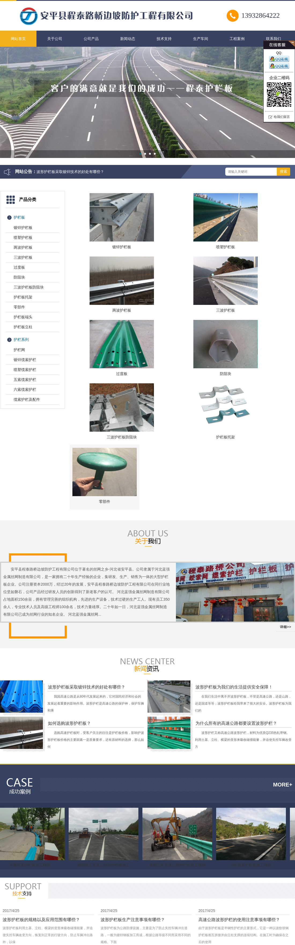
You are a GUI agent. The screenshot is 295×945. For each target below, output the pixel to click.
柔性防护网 (98, 882)
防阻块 (19, 277)
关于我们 (173, 915)
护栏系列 (21, 339)
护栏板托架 (23, 297)
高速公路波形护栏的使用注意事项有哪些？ (239, 813)
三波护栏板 (23, 257)
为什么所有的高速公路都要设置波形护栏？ (236, 617)
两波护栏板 (23, 247)
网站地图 (208, 915)
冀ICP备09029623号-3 (252, 923)
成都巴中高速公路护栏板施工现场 (178, 758)
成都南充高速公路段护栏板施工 (104, 758)
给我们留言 (282, 117)
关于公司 (54, 39)
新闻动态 (127, 39)
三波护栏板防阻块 (29, 287)
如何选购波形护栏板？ (69, 617)
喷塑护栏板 (23, 237)
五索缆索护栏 (25, 379)
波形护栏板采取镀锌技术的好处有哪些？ (70, 171)
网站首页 (18, 39)
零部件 (19, 307)
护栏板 (19, 217)
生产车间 (200, 39)
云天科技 (115, 882)
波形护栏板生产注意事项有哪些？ (133, 813)
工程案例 (237, 39)
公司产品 (91, 39)
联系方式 (191, 915)
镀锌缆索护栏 (25, 360)
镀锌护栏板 (23, 227)
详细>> (285, 520)
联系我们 (273, 39)
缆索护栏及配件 (27, 399)
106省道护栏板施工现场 (251, 758)
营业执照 (259, 931)
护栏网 (19, 350)
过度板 (19, 267)
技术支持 (164, 39)
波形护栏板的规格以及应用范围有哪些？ (41, 813)
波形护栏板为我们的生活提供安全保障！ (234, 580)
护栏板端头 (23, 317)
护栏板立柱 (23, 327)
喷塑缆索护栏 (25, 369)
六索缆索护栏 (25, 389)
